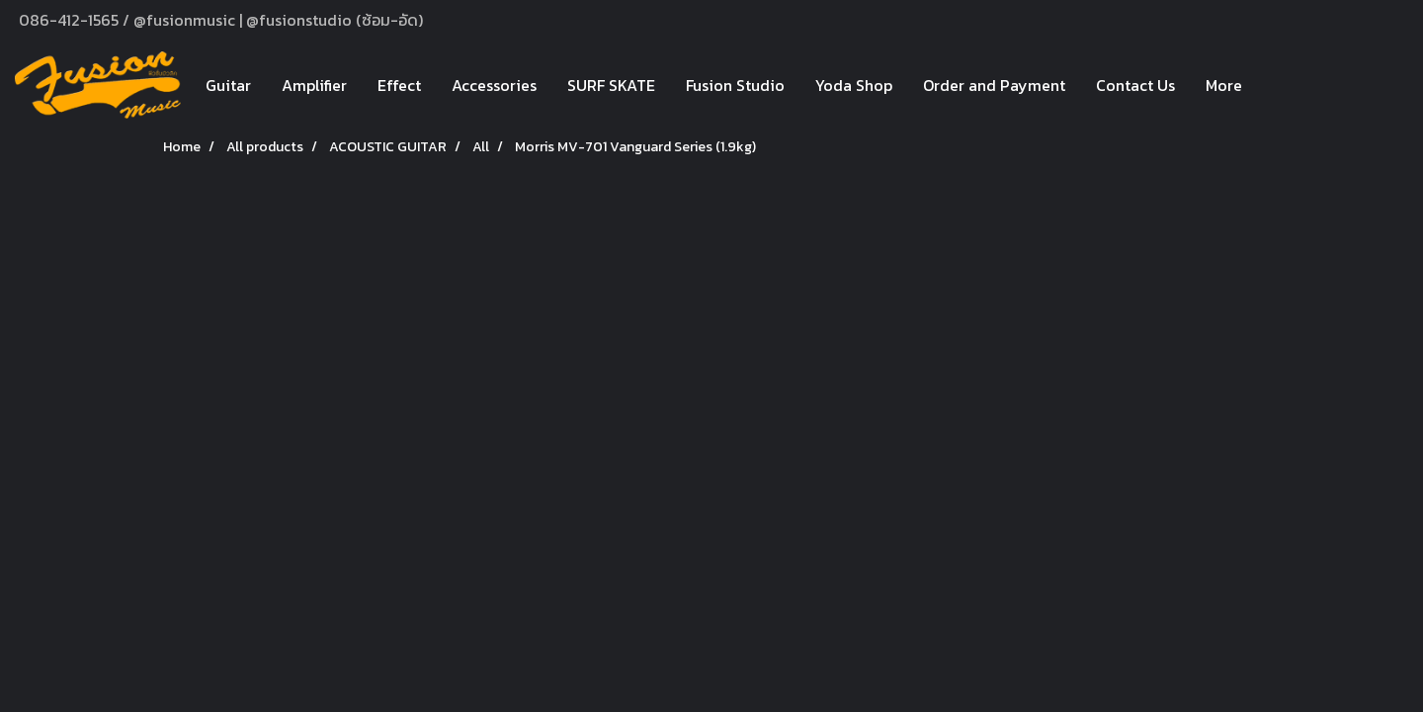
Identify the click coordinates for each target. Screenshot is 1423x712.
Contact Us (1135, 85)
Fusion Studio (735, 85)
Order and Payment (994, 85)
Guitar (228, 85)
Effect (399, 85)
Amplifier (314, 85)
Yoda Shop (853, 85)
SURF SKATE (611, 85)
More (1224, 85)
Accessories (494, 85)
